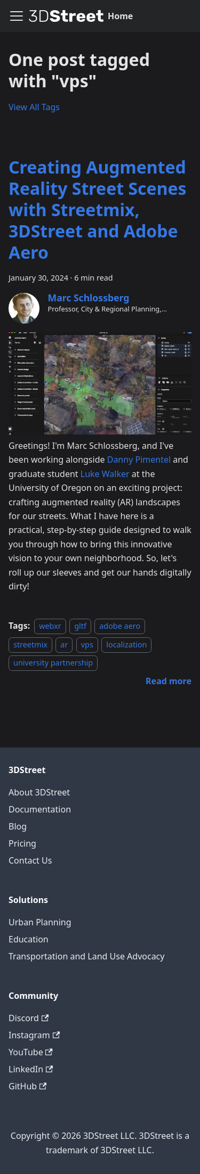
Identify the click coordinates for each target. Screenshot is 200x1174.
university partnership (53, 663)
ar (64, 644)
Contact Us (30, 860)
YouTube (31, 1052)
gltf (80, 626)
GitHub (27, 1086)
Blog (18, 826)
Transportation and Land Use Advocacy (86, 956)
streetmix (30, 644)
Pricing (22, 843)
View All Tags (34, 107)
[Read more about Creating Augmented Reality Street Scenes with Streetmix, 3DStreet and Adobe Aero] (168, 681)
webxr (50, 626)
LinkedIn (31, 1069)
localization (126, 644)
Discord (29, 1018)
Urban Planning (40, 922)
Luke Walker (105, 474)
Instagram (34, 1035)
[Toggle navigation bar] (17, 16)
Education (29, 939)
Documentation (40, 809)
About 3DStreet (39, 792)
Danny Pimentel (139, 459)
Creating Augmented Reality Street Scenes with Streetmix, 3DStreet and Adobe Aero (98, 209)
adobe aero (119, 626)
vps (87, 644)
